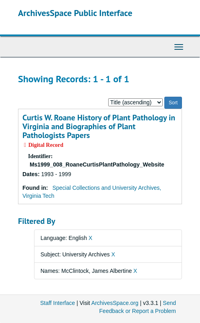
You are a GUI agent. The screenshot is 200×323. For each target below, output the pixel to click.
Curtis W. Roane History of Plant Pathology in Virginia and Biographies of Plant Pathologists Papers (98, 126)
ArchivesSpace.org (115, 303)
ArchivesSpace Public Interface (75, 12)
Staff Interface (57, 303)
